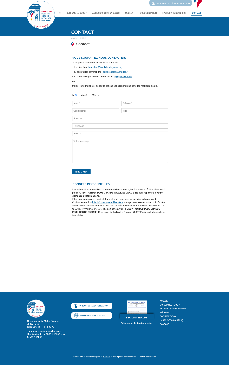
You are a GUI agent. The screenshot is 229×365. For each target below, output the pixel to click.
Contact (196, 13)
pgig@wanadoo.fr (123, 76)
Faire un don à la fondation (91, 308)
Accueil (74, 37)
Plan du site (76, 356)
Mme (84, 94)
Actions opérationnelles (106, 13)
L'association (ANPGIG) (174, 13)
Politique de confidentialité (125, 356)
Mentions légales (92, 356)
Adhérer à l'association (89, 320)
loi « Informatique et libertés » (107, 202)
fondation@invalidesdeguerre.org (105, 66)
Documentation (148, 13)
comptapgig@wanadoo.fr (115, 71)
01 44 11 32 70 (46, 326)
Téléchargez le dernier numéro (136, 323)
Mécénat (129, 13)
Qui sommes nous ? (76, 13)
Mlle (95, 94)
